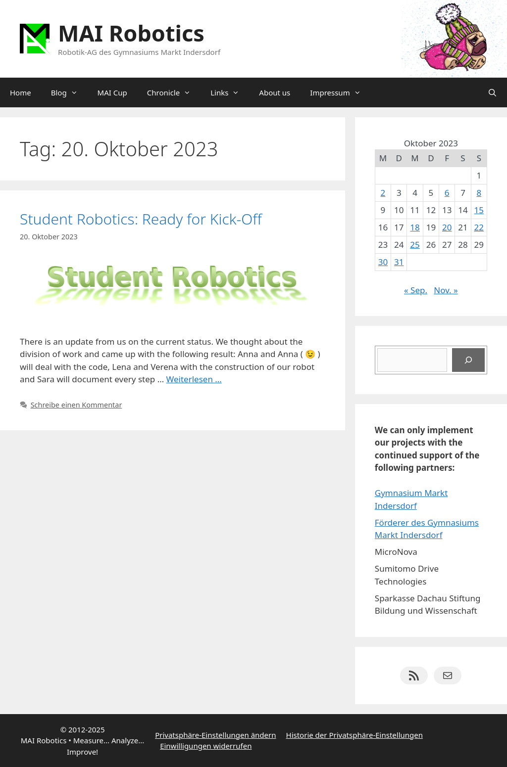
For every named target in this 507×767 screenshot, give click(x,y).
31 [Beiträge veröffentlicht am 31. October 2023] (399, 262)
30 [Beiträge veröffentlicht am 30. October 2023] (383, 262)
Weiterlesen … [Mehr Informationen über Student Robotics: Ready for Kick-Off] (194, 379)
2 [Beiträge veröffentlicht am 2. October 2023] (383, 192)
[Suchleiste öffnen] (492, 92)
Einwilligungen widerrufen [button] (206, 746)
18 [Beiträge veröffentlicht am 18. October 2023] (414, 227)
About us (274, 92)
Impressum (340, 92)
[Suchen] (468, 360)
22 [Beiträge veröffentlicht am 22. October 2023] (479, 227)
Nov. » (445, 290)
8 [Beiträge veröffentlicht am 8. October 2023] (478, 192)
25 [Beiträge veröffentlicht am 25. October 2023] (414, 244)
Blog (69, 92)
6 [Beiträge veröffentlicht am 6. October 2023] (447, 192)
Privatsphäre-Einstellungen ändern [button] (215, 735)
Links (229, 92)
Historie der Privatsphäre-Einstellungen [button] (354, 735)
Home (20, 92)
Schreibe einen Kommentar (76, 404)
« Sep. (415, 290)
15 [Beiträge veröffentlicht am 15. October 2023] (479, 210)
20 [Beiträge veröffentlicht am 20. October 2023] (447, 227)
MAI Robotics (131, 33)
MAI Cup (112, 92)
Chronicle (174, 92)
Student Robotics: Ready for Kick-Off (141, 219)
